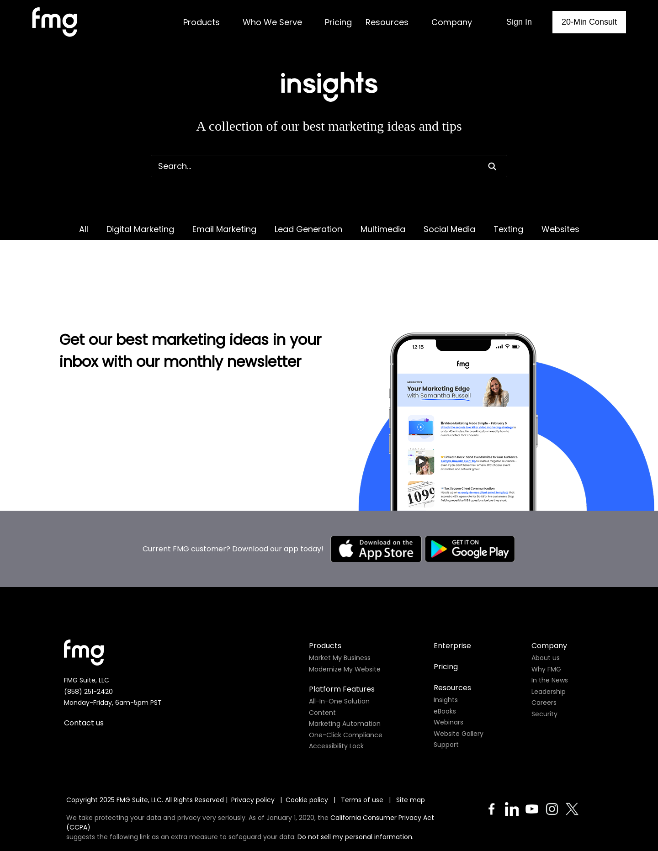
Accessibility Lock (336, 709)
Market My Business (340, 621)
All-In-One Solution (339, 664)
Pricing (446, 630)
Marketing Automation (345, 687)
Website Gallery (458, 697)
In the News (549, 643)
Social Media (449, 229)
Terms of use (363, 763)
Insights (446, 663)
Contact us (84, 686)
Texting (508, 229)
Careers (544, 666)
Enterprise (452, 609)
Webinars (448, 685)
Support (446, 708)
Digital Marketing (140, 229)
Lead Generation (308, 229)
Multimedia (383, 229)
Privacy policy (253, 763)
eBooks (445, 674)
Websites (560, 229)
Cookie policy (307, 763)
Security (544, 677)
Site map (410, 763)
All (83, 229)
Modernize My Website (345, 632)
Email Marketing (224, 229)
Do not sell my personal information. (355, 800)
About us (545, 621)
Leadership (548, 655)
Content (322, 676)
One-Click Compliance (345, 698)
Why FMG (546, 632)
